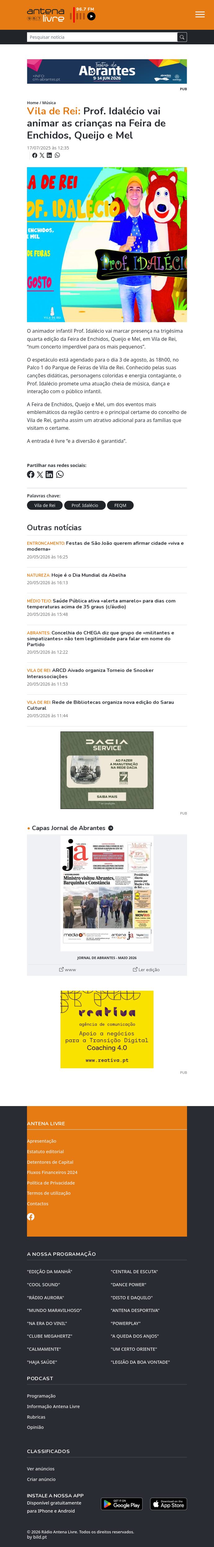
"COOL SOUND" (43, 1284)
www (67, 970)
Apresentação (41, 1141)
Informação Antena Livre (53, 1406)
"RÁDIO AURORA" (45, 1297)
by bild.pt (37, 1537)
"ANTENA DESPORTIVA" (135, 1310)
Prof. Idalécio (85, 505)
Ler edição (146, 970)
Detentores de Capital (50, 1162)
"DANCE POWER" (128, 1284)
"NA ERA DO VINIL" (47, 1323)
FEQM (120, 505)
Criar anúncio (41, 1479)
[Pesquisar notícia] (102, 37)
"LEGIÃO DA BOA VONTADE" (140, 1362)
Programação (41, 1396)
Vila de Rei (44, 505)
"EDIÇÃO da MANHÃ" (49, 1271)
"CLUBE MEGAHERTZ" (49, 1336)
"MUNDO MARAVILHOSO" (54, 1310)
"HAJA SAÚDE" (42, 1362)
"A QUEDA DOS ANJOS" (135, 1336)
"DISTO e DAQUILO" (132, 1297)
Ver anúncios (41, 1469)
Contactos (37, 1204)
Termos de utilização (49, 1193)
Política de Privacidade (51, 1183)
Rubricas (36, 1417)
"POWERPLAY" (125, 1323)
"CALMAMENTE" (44, 1349)
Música (49, 102)
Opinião (35, 1427)
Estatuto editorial (45, 1151)
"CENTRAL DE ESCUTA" (134, 1271)
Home (32, 102)
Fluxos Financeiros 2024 (52, 1172)
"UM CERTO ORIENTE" (134, 1349)
